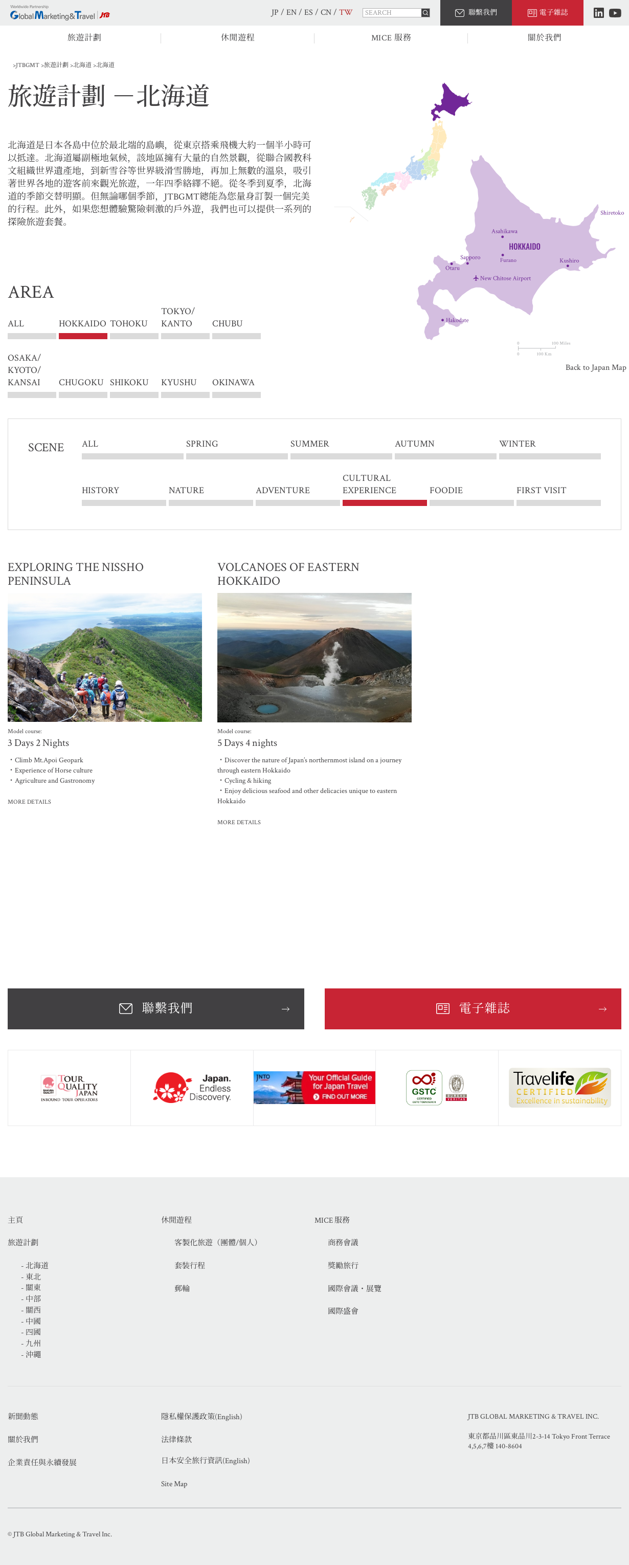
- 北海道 (35, 1266)
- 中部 (31, 1299)
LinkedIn (599, 13)
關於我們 (545, 38)
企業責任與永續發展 (42, 1463)
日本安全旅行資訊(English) (205, 1461)
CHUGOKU (81, 382)
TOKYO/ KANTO (178, 324)
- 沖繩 (31, 1355)
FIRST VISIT (541, 490)
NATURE (186, 490)
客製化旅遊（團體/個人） (218, 1243)
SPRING (202, 444)
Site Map (174, 1484)
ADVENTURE (283, 490)
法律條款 (176, 1440)
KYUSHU (179, 382)
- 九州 (31, 1344)
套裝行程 (189, 1266)
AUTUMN (415, 444)
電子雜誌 (554, 12)
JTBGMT (27, 65)
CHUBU (227, 324)
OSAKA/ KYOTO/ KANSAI (24, 370)
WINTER (517, 444)
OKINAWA (233, 382)
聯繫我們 (482, 12)
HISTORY (100, 490)
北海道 (82, 65)
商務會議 (343, 1243)
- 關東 (31, 1288)
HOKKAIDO (82, 324)
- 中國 (31, 1322)
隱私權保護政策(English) (201, 1417)
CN (326, 12)
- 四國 (31, 1332)
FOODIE (446, 490)
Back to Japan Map (596, 367)
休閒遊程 (238, 38)
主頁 (15, 1220)
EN (291, 12)
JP (275, 12)
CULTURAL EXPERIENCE (369, 484)
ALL (16, 324)
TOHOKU (129, 324)
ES (308, 12)
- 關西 (31, 1310)
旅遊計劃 (85, 38)
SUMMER (309, 444)
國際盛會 (343, 1311)
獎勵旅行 (343, 1266)
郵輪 (182, 1289)
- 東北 (31, 1277)
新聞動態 (23, 1417)
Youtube (615, 13)
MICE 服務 (391, 38)
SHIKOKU (129, 382)
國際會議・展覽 (354, 1289)
